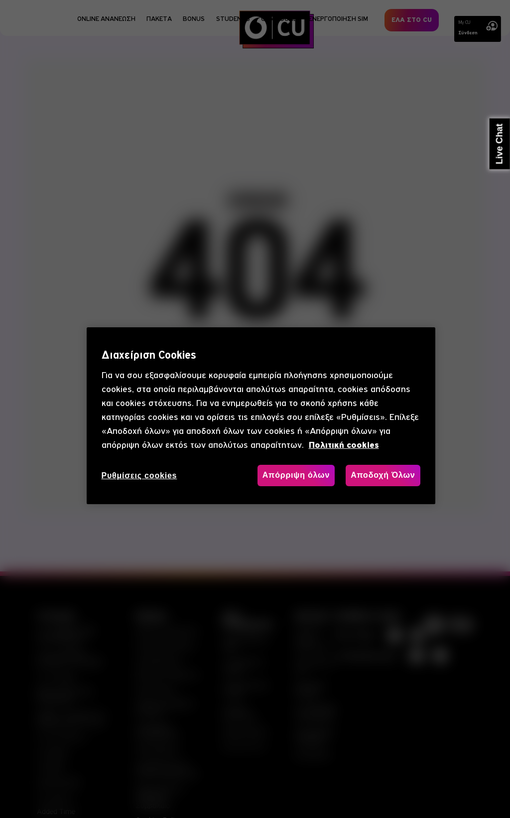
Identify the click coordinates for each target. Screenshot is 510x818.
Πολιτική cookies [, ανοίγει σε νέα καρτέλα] (344, 445)
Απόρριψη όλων (296, 475)
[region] (261, 415)
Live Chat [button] (500, 144)
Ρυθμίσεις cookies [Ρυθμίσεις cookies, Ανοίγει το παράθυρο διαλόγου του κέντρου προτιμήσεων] (139, 475)
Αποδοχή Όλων (383, 475)
